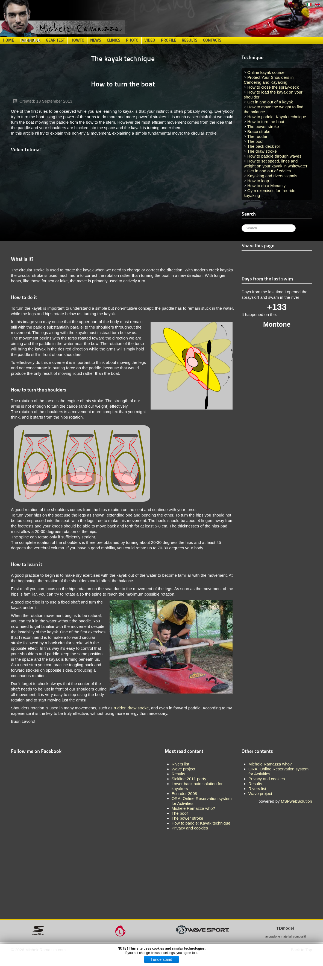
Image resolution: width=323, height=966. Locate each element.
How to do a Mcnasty (266, 185)
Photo (132, 40)
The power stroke (263, 126)
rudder (119, 708)
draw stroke (138, 708)
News (95, 40)
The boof (255, 141)
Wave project (260, 793)
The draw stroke (262, 151)
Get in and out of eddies (269, 171)
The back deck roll (264, 146)
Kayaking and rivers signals (272, 175)
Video (149, 40)
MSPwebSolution (296, 801)
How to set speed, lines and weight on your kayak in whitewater (275, 163)
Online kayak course (265, 72)
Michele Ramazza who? (270, 764)
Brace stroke (258, 131)
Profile (168, 40)
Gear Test (55, 40)
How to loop (258, 180)
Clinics (113, 40)
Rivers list (257, 788)
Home (8, 40)
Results (189, 40)
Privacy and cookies (266, 778)
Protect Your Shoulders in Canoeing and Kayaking (268, 80)
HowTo (77, 40)
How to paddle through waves (274, 156)
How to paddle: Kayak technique (276, 116)
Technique (30, 40)
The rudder (257, 136)
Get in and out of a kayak (270, 102)
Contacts (212, 40)
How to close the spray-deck (273, 87)
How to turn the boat (265, 121)
